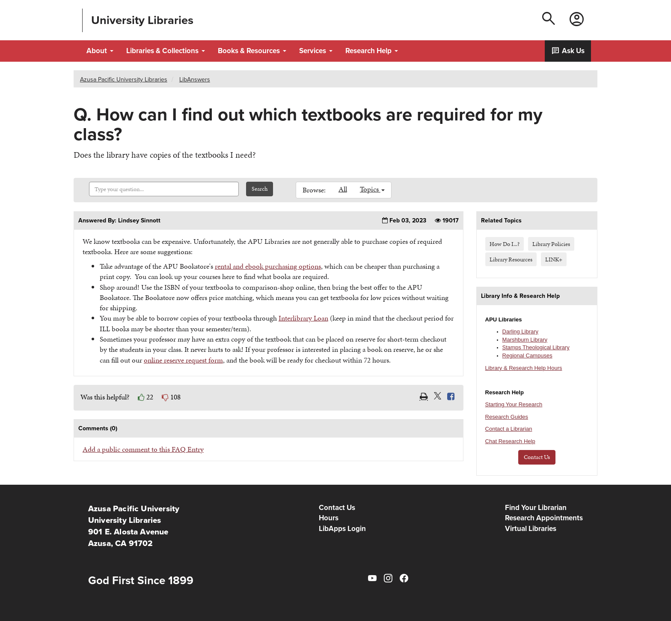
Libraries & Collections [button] (165, 50)
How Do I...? (505, 244)
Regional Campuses (527, 355)
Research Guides (506, 417)
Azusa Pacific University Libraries (123, 79)
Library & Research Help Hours (523, 368)
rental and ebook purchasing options (268, 266)
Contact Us (537, 457)
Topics (372, 189)
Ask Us (568, 50)
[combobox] (164, 189)
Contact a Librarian (508, 429)
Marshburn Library (525, 339)
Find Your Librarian (536, 507)
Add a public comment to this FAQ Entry (143, 449)
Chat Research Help (510, 441)
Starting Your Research (514, 404)
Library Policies (551, 244)
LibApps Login (342, 528)
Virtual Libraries (530, 528)
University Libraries (142, 20)
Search (259, 189)
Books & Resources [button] (252, 50)
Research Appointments (544, 518)
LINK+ (553, 259)
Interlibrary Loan (303, 318)
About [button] (99, 50)
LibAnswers (194, 79)
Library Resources (511, 259)
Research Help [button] (371, 50)
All (342, 189)
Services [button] (316, 50)
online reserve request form (183, 360)
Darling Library (520, 331)
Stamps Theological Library (536, 347)
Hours (328, 518)
